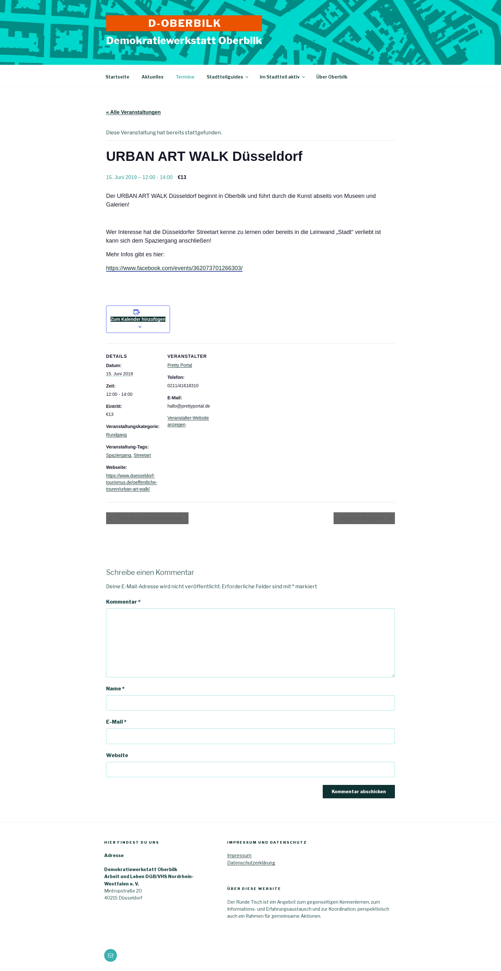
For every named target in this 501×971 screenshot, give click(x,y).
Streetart (142, 455)
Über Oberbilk (331, 76)
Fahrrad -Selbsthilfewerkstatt (148, 518)
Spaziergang (118, 455)
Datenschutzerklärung (251, 862)
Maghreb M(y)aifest (363, 518)
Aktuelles (153, 76)
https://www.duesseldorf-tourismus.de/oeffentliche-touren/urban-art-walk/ (131, 482)
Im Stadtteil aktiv (283, 76)
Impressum (239, 855)
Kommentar (123, 602)
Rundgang (116, 434)
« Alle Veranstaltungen (133, 112)
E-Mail (116, 722)
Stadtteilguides (228, 76)
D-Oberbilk (185, 23)
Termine (185, 76)
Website (117, 755)
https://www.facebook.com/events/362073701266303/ (174, 268)
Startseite (117, 76)
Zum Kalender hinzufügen (138, 319)
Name (115, 689)
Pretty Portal (179, 365)
